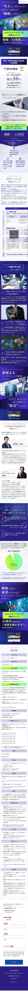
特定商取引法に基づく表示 (14, 983)
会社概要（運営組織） (14, 978)
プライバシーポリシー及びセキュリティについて (14, 980)
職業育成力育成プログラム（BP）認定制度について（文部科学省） (13, 832)
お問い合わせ (14, 986)
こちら (18, 56)
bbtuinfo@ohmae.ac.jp (6, 777)
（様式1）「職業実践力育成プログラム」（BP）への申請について (13, 833)
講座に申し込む (5, 764)
